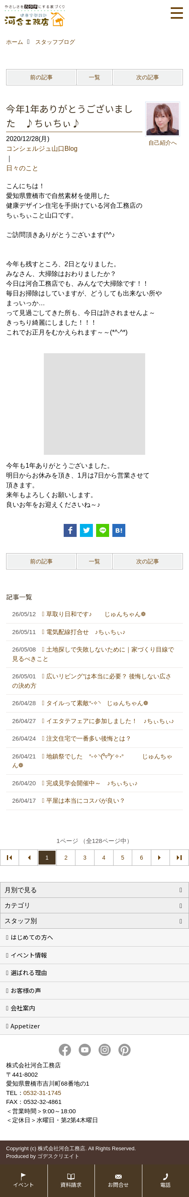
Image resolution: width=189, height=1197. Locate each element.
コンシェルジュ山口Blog (41, 148)
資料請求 (71, 1184)
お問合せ (118, 1184)
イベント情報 (29, 955)
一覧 (94, 77)
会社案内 (23, 1008)
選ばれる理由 (29, 972)
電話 (165, 1184)
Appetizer (25, 1025)
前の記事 (41, 77)
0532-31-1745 (42, 1092)
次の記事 (147, 77)
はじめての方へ (32, 937)
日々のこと (22, 168)
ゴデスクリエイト (58, 1156)
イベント (23, 1184)
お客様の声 (26, 990)
